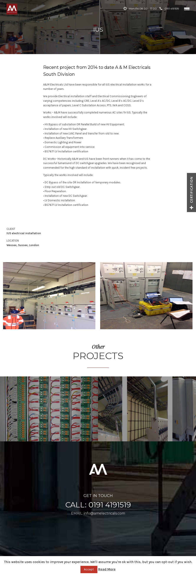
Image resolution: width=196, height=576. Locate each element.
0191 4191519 (169, 8)
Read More (107, 569)
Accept (89, 569)
